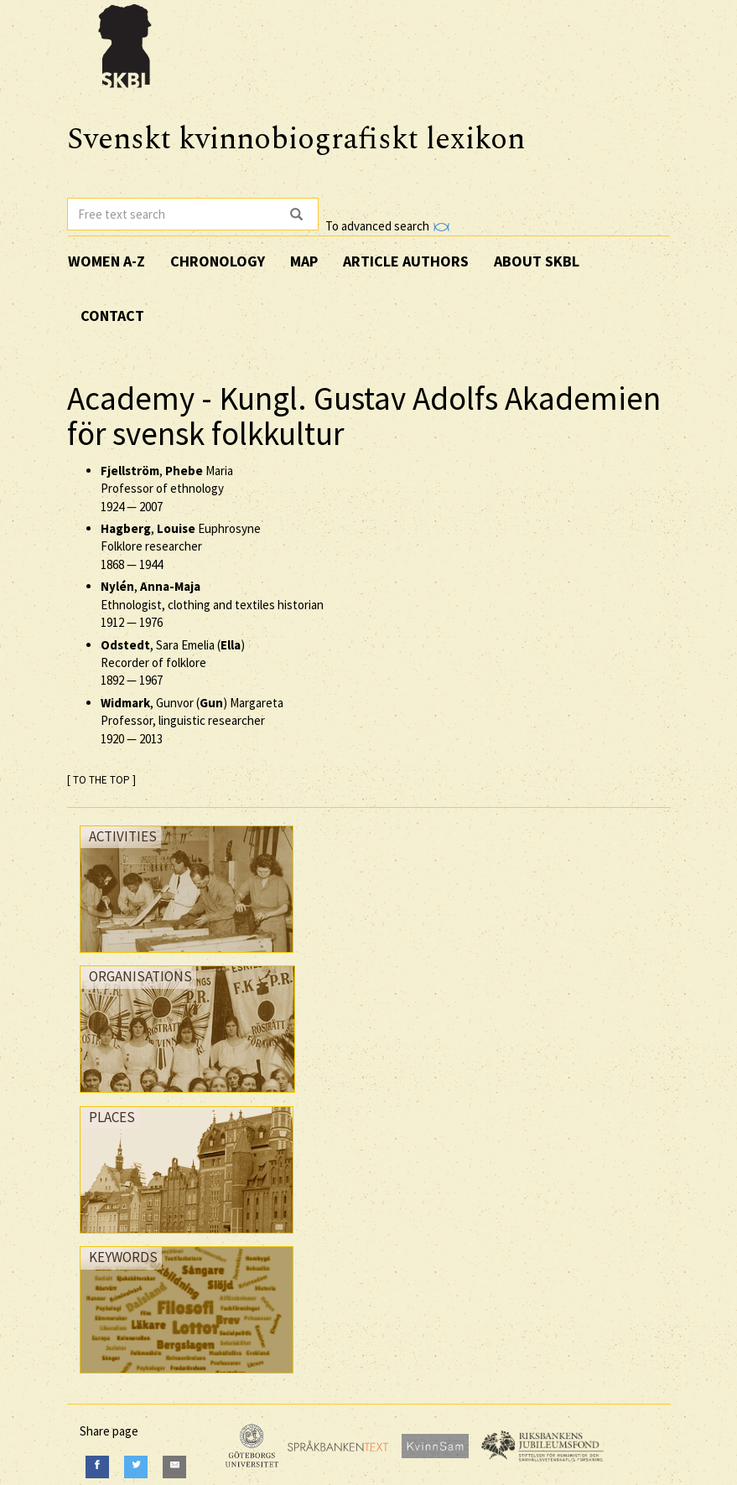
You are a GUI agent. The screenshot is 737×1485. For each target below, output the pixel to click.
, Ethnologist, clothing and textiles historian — (212, 604)
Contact (112, 315)
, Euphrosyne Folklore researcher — (181, 546)
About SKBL (536, 261)
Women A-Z (106, 261)
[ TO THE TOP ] (101, 780)
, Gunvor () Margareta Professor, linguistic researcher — (192, 721)
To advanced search (387, 226)
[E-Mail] (174, 1467)
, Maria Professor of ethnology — (167, 489)
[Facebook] (97, 1467)
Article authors (406, 261)
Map (304, 261)
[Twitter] (136, 1467)
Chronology (217, 261)
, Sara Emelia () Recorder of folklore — (173, 663)
